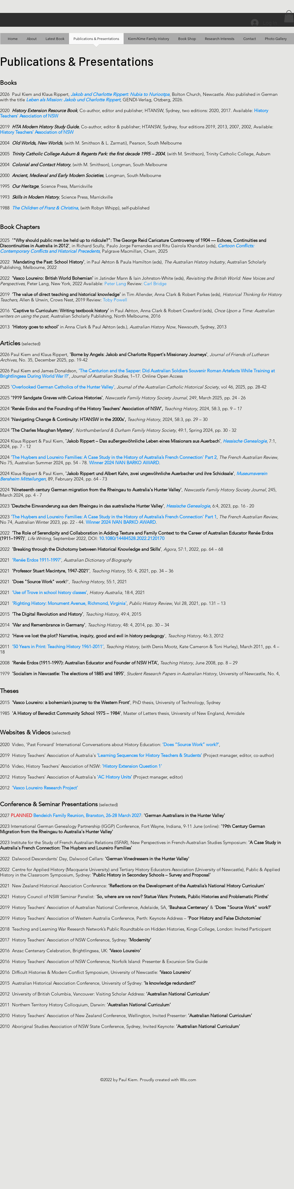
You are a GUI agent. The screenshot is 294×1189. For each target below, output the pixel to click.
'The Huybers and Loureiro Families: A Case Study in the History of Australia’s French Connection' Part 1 (114, 517)
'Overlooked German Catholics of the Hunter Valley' (62, 387)
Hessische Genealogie (188, 506)
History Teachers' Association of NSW (37, 132)
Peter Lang (115, 283)
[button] (289, 16)
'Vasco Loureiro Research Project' (45, 788)
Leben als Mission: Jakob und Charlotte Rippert (73, 99)
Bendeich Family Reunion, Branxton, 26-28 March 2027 (87, 815)
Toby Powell (115, 300)
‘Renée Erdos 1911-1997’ (36, 560)
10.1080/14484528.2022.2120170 (131, 538)
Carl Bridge (155, 283)
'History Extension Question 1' (132, 766)
